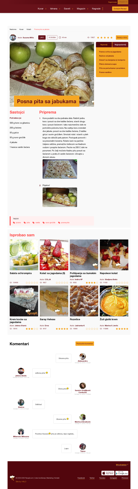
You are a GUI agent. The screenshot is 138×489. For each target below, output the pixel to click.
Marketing (50, 478)
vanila (37, 222)
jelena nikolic (21, 376)
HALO (24, 482)
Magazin (81, 8)
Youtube (102, 478)
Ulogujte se (124, 2)
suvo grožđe (50, 222)
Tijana (82, 451)
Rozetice (84, 308)
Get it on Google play (121, 473)
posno (18, 222)
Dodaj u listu (122, 37)
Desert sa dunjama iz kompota (112, 60)
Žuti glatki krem (114, 308)
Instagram (113, 478)
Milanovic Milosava (21, 436)
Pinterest (125, 478)
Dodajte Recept (120, 9)
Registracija (114, 2)
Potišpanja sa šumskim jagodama (84, 261)
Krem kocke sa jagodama (24, 308)
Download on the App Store (107, 473)
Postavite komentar (85, 344)
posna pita (65, 222)
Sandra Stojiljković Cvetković (83, 391)
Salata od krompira (24, 261)
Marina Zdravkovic (83, 422)
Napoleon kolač (114, 261)
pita (28, 222)
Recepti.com (22, 8)
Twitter (92, 478)
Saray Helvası (54, 308)
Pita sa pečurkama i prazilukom (112, 68)
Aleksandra (83, 361)
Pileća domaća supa (107, 64)
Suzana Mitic (28, 38)
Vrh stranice (121, 465)
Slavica (21, 407)
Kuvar (40, 8)
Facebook (81, 478)
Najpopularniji (120, 45)
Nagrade (96, 8)
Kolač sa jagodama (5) (54, 261)
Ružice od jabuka (106, 56)
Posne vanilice (105, 72)
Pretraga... (106, 8)
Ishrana (53, 8)
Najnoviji (103, 45)
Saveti (67, 8)
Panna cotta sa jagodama (110, 52)
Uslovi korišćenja (40, 478)
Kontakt (56, 478)
